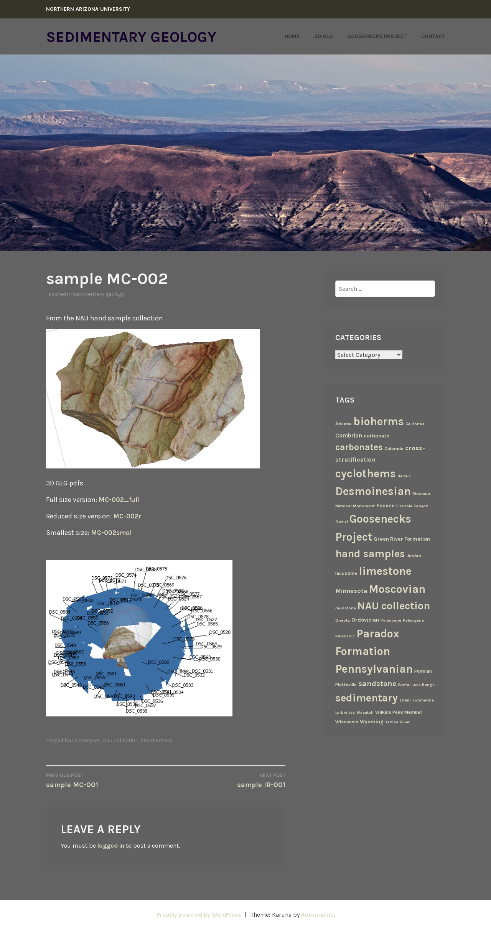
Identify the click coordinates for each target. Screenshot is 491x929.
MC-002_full (120, 499)
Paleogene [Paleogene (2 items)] (413, 620)
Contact (433, 36)
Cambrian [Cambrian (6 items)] (348, 435)
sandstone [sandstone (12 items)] (377, 683)
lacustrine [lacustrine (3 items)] (346, 573)
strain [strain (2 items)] (405, 699)
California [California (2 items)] (415, 423)
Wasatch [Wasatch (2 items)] (365, 712)
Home (292, 36)
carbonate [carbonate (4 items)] (376, 435)
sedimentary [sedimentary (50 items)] (366, 697)
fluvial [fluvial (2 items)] (341, 521)
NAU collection (120, 740)
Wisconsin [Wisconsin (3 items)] (346, 721)
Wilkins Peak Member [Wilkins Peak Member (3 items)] (398, 711)
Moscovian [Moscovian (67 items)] (397, 589)
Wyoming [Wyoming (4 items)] (372, 721)
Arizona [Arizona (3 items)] (343, 423)
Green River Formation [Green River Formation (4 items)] (402, 538)
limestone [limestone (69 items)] (385, 571)
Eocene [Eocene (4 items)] (385, 505)
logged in (110, 845)
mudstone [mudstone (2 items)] (345, 608)
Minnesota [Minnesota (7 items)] (351, 590)
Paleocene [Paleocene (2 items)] (391, 620)
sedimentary (156, 740)
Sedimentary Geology (138, 36)
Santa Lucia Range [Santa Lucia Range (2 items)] (416, 684)
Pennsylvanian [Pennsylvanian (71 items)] (374, 668)
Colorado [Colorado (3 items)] (394, 448)
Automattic (320, 914)
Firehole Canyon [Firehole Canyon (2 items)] (412, 505)
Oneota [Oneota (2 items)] (342, 620)
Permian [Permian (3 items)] (423, 671)
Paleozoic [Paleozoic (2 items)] (345, 635)
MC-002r (128, 516)
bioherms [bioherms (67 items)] (378, 421)
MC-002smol (112, 532)
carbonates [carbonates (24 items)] (359, 447)
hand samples (82, 740)
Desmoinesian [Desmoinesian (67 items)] (373, 491)
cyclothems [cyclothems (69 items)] (365, 473)
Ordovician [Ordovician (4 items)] (365, 620)
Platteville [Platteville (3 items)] (346, 684)
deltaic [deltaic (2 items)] (404, 475)
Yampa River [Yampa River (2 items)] (397, 721)
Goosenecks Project (377, 36)
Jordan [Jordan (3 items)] (414, 555)
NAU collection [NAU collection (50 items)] (394, 606)
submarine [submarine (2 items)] (423, 699)
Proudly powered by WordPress (198, 914)
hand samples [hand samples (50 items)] (370, 553)
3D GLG (323, 36)
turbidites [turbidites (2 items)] (345, 712)
